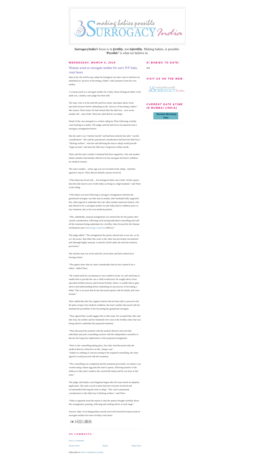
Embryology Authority (94, 227)
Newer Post (74, 445)
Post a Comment (76, 440)
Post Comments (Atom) (92, 452)
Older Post (136, 445)
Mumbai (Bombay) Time (165, 116)
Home (105, 445)
